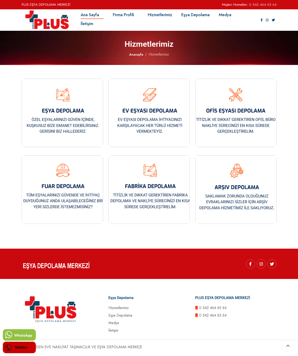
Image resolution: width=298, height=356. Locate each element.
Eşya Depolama (197, 15)
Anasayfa (136, 56)
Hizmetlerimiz (160, 15)
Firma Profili (123, 15)
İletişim (89, 24)
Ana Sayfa (92, 15)
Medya (227, 15)
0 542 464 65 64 (263, 4)
